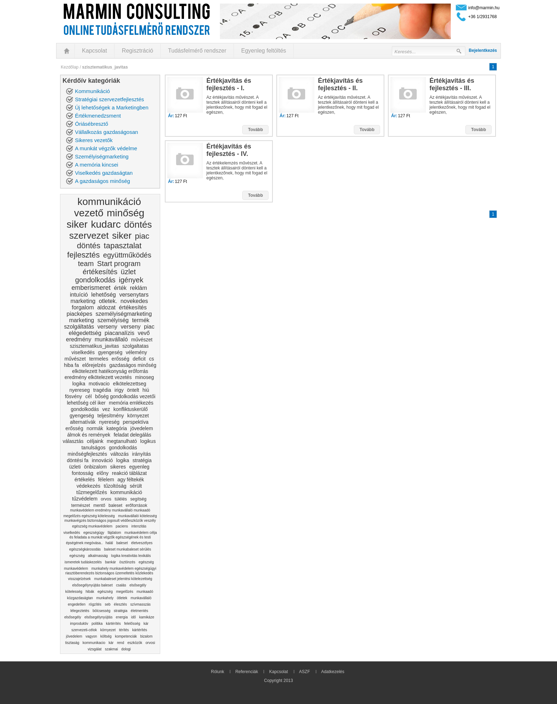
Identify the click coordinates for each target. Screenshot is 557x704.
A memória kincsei (96, 165)
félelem (106, 479)
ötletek (122, 598)
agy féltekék (131, 479)
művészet (141, 339)
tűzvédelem (85, 499)
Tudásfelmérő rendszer (197, 51)
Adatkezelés (332, 671)
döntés (138, 224)
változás (119, 454)
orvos (106, 499)
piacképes (79, 314)
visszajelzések (79, 579)
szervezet (89, 235)
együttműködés (127, 255)
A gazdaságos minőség (102, 181)
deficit (139, 359)
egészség (146, 562)
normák (95, 428)
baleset (116, 505)
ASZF (304, 671)
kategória (117, 428)
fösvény (73, 396)
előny (102, 473)
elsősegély (137, 585)
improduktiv (79, 624)
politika (97, 624)
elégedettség (85, 333)
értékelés (85, 479)
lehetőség (103, 295)
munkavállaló (111, 339)
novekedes (134, 301)
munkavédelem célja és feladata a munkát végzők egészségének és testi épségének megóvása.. (111, 538)
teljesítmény (110, 415)
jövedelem (141, 428)
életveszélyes (141, 543)
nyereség (109, 422)
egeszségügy (93, 533)
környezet (138, 415)
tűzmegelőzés (91, 492)
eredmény (78, 339)
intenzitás (138, 526)
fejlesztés (83, 254)
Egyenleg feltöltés (263, 51)
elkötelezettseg (129, 383)
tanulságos (93, 447)
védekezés (89, 486)
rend (120, 643)
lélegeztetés (79, 611)
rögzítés (95, 604)
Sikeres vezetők (94, 140)
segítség (138, 499)
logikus (148, 441)
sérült (136, 486)
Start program (118, 263)
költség (106, 636)
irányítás (141, 454)
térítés (124, 630)
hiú (145, 390)
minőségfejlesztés (87, 454)
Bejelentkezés (483, 50)
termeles (98, 359)
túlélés (121, 499)
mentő (99, 505)
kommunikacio (93, 643)
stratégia (142, 460)
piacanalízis (120, 333)
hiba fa (71, 365)
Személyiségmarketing (102, 156)
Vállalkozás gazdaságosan (106, 132)
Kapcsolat (94, 51)
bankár (110, 562)
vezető (89, 212)
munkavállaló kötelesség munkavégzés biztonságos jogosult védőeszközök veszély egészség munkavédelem (110, 521)
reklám (138, 288)
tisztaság (72, 643)
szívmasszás (140, 604)
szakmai (111, 649)
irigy (119, 390)
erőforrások (136, 505)
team (85, 263)
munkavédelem (76, 568)
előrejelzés (94, 365)
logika (78, 383)
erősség (120, 359)
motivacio (99, 383)
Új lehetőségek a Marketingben (111, 107)
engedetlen (77, 604)
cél (88, 396)
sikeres (118, 467)
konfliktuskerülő (130, 409)
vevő (144, 333)
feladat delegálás (132, 435)
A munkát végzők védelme (106, 148)
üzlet (128, 272)
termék (141, 320)
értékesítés (100, 272)
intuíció (79, 295)
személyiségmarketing (124, 314)
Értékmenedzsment (98, 116)
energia (122, 617)
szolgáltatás (79, 327)
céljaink (95, 441)
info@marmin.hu (483, 7)
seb (107, 604)
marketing (82, 301)
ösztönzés (127, 562)
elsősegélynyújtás (99, 617)
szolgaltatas (136, 346)
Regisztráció (137, 51)
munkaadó (145, 592)
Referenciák (246, 671)
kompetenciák (126, 636)
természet (80, 505)
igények (131, 280)
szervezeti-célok (84, 630)
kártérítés (113, 624)
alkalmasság (98, 556)
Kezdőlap (70, 67)
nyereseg (79, 390)
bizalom (146, 636)
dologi (126, 649)
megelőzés (124, 592)
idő (133, 617)
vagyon (91, 636)
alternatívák (83, 422)
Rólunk (217, 671)
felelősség (132, 624)
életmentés (139, 611)
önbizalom (95, 467)
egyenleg (139, 467)
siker (76, 224)
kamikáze (146, 617)
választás (73, 441)
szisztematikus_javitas (94, 346)
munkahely (104, 598)
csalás (121, 585)
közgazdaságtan (80, 598)
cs (151, 359)
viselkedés (82, 352)
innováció (102, 460)
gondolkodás (95, 280)
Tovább (255, 129)
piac (142, 236)
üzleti (75, 467)
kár (146, 624)
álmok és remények (88, 435)
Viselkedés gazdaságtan (104, 173)
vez (106, 409)
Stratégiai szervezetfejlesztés (109, 99)
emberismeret (90, 287)
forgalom (83, 307)
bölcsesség (101, 611)
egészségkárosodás (85, 549)
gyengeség (110, 352)
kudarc (106, 224)
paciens (122, 526)
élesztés (120, 604)
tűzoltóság (115, 486)
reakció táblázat (129, 473)
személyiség (113, 320)
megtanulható (122, 441)
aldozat (106, 307)
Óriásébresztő (91, 124)
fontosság (82, 473)
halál (109, 543)
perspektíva (135, 422)
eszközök (135, 643)
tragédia (102, 390)
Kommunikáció (92, 91)
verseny (107, 327)
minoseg (144, 377)
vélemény (136, 352)
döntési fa (77, 460)
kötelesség (73, 592)
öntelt (133, 390)
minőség (126, 212)
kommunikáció (109, 201)
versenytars (134, 295)
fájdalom (114, 533)
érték (120, 288)
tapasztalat (122, 245)
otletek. (108, 301)
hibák (90, 592)
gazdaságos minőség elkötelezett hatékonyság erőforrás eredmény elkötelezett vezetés (110, 371)
